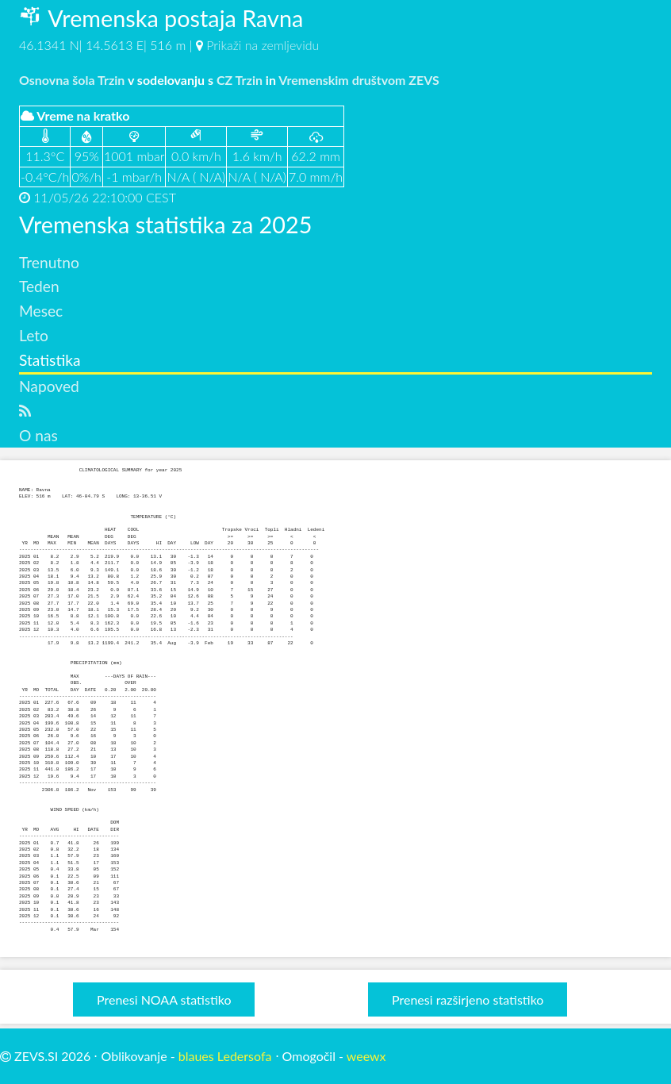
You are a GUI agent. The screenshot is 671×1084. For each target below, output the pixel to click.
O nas (38, 435)
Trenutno (49, 262)
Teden (39, 286)
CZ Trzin (240, 79)
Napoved (49, 386)
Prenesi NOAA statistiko (164, 999)
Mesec (41, 311)
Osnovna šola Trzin (72, 79)
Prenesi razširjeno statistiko (467, 999)
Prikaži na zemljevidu (262, 44)
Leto (33, 335)
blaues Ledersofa (225, 1055)
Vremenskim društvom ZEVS (358, 79)
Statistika (50, 360)
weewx (366, 1055)
